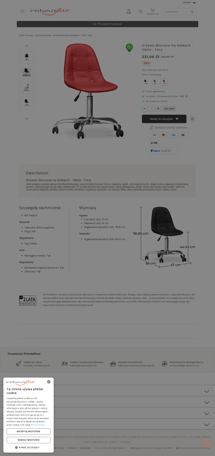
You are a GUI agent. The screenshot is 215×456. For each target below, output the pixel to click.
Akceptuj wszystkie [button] (28, 431)
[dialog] (28, 415)
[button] (28, 447)
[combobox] (48, 381)
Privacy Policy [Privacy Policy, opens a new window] (38, 424)
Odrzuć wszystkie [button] (28, 440)
